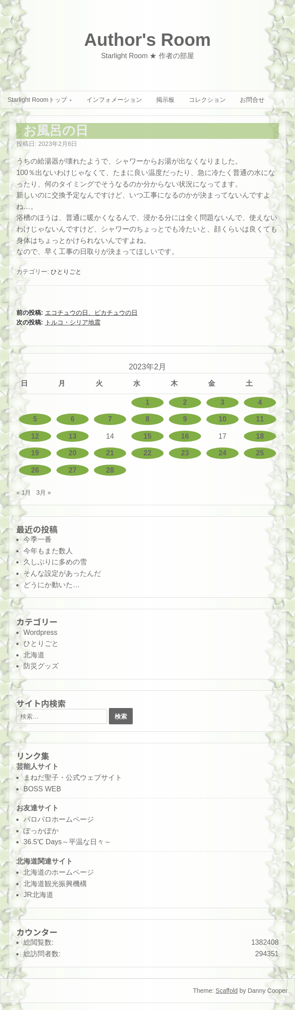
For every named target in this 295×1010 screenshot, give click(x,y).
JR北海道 (38, 894)
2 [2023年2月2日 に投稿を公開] (185, 402)
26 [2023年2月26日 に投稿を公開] (35, 470)
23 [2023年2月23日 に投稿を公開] (185, 453)
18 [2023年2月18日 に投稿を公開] (260, 436)
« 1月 (23, 492)
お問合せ (252, 99)
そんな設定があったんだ (62, 573)
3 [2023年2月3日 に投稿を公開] (222, 402)
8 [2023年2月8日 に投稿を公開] (147, 419)
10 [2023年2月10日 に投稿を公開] (223, 419)
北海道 (34, 655)
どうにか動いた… (51, 585)
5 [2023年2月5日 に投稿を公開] (35, 419)
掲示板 (165, 99)
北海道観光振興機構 (55, 883)
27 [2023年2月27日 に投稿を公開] (73, 470)
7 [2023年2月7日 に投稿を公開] (110, 419)
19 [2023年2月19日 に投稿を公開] (35, 453)
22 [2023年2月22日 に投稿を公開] (148, 453)
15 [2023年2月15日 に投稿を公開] (148, 436)
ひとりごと (66, 271)
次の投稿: (58, 322)
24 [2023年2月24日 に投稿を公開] (223, 453)
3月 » (43, 492)
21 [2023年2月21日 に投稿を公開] (110, 453)
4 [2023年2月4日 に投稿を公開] (260, 402)
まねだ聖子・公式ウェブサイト (72, 777)
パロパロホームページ (58, 819)
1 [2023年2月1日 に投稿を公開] (147, 402)
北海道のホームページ (58, 872)
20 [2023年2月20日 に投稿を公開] (73, 453)
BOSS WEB (42, 789)
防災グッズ (41, 666)
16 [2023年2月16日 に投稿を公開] (185, 436)
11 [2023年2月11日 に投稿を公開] (260, 419)
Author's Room (147, 39)
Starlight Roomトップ (37, 99)
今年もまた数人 (48, 551)
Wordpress (40, 632)
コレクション (207, 99)
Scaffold (227, 990)
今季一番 (37, 539)
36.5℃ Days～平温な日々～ (67, 842)
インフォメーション (114, 99)
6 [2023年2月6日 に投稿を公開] (73, 419)
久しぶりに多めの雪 (55, 562)
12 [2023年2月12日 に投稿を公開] (35, 436)
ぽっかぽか (41, 831)
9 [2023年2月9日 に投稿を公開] (185, 419)
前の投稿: (77, 312)
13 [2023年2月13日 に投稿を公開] (73, 436)
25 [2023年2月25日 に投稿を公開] (260, 453)
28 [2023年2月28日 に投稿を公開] (110, 470)
